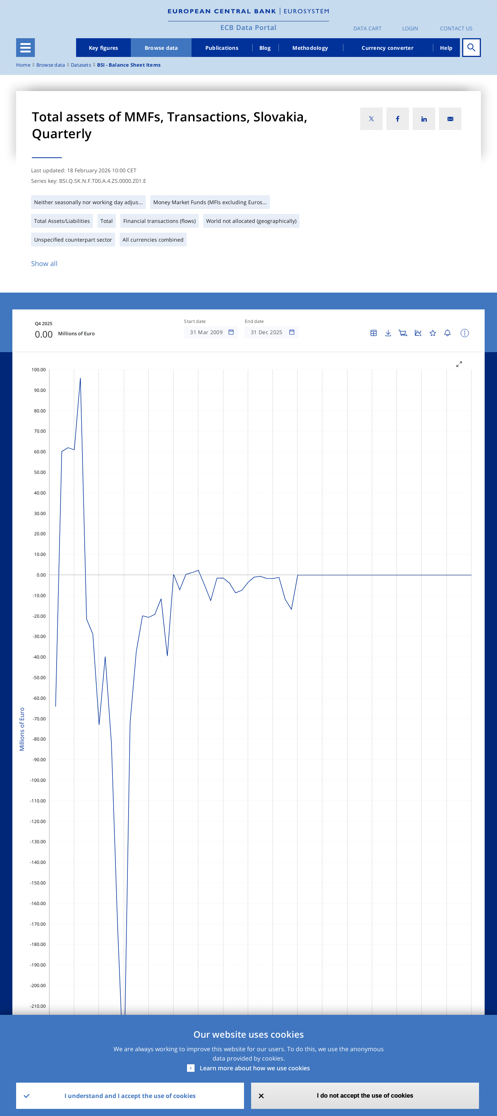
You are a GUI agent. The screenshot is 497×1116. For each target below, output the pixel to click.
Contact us (456, 28)
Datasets (81, 65)
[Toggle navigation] (25, 47)
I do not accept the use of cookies (365, 1095)
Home (23, 65)
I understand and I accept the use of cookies (130, 1096)
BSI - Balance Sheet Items (128, 65)
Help (446, 47)
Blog (265, 47)
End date (254, 321)
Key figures (103, 47)
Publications (221, 47)
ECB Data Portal (248, 27)
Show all (44, 263)
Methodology (310, 47)
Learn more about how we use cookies (255, 1068)
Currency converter (387, 47)
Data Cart (367, 28)
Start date (195, 321)
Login (410, 28)
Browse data (161, 47)
